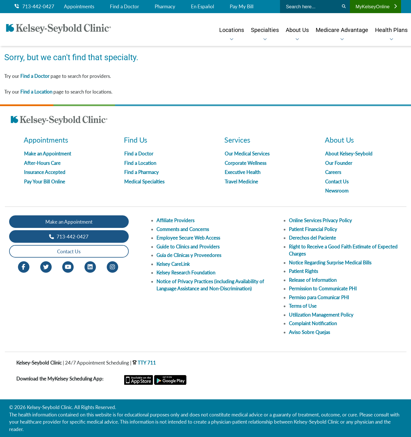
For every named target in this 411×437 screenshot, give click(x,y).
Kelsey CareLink (173, 264)
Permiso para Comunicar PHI (319, 297)
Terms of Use (303, 306)
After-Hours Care (42, 163)
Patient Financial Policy (313, 229)
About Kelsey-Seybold (348, 154)
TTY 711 (144, 363)
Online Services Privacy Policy (320, 220)
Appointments (79, 6)
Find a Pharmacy (141, 172)
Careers (333, 172)
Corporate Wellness (245, 163)
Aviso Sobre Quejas (309, 332)
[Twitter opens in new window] (46, 267)
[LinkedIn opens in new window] (90, 267)
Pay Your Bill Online (44, 182)
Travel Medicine (241, 182)
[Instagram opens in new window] (112, 267)
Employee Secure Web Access (188, 238)
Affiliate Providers (175, 220)
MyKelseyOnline (376, 6)
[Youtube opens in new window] (68, 267)
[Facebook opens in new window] (24, 267)
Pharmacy (165, 6)
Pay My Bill (241, 6)
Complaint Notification (313, 323)
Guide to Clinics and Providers (187, 247)
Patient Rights (303, 271)
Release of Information (313, 280)
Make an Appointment (47, 154)
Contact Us (336, 182)
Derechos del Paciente (312, 238)
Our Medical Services (247, 154)
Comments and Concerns (182, 229)
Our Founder (338, 163)
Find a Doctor (124, 6)
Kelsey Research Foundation (185, 273)
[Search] (343, 6)
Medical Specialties (144, 182)
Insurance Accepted (44, 172)
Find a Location (36, 92)
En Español (202, 6)
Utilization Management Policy (321, 315)
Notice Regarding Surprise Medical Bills (330, 263)
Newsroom (336, 191)
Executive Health (242, 172)
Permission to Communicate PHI (323, 289)
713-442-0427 (34, 6)
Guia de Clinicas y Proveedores (188, 255)
